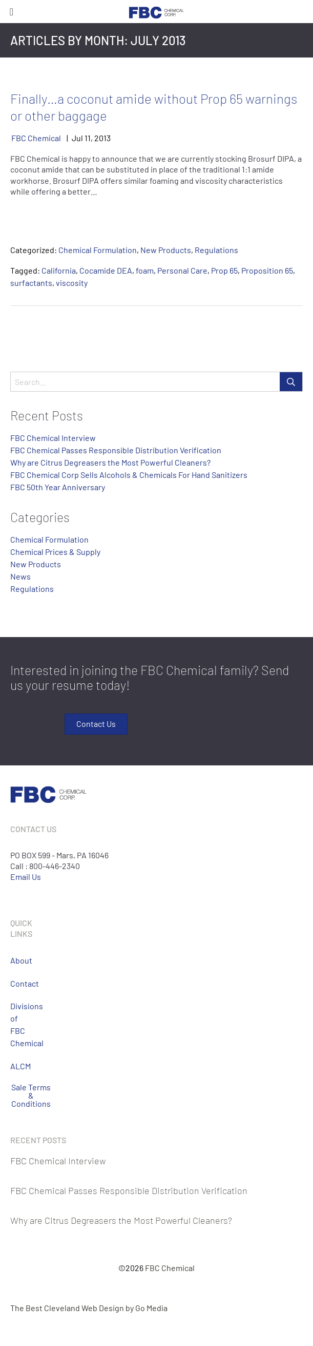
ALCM (20, 1066)
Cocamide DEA (105, 270)
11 (88, 138)
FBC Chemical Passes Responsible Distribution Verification (115, 450)
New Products (165, 250)
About (20, 960)
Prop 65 (224, 270)
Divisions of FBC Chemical (20, 1024)
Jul (77, 138)
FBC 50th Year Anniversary (57, 487)
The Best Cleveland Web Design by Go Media (89, 1308)
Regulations (216, 250)
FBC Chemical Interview (53, 438)
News (20, 576)
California (58, 270)
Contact (20, 983)
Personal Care (182, 270)
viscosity (72, 282)
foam (145, 270)
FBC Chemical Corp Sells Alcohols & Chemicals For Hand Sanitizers (128, 474)
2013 (102, 138)
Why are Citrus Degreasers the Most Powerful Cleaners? (110, 462)
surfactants (31, 282)
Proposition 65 (267, 270)
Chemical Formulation (97, 250)
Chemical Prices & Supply (55, 551)
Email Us (25, 876)
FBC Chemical (36, 138)
